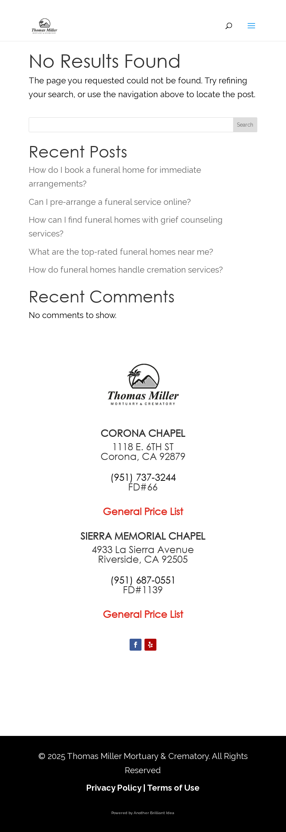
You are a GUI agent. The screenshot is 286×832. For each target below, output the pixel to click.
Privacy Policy (113, 788)
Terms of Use (173, 788)
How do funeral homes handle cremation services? (126, 269)
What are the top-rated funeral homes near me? (121, 252)
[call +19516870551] (143, 580)
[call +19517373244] (143, 477)
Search (245, 125)
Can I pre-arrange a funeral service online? (110, 202)
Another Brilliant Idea (154, 813)
